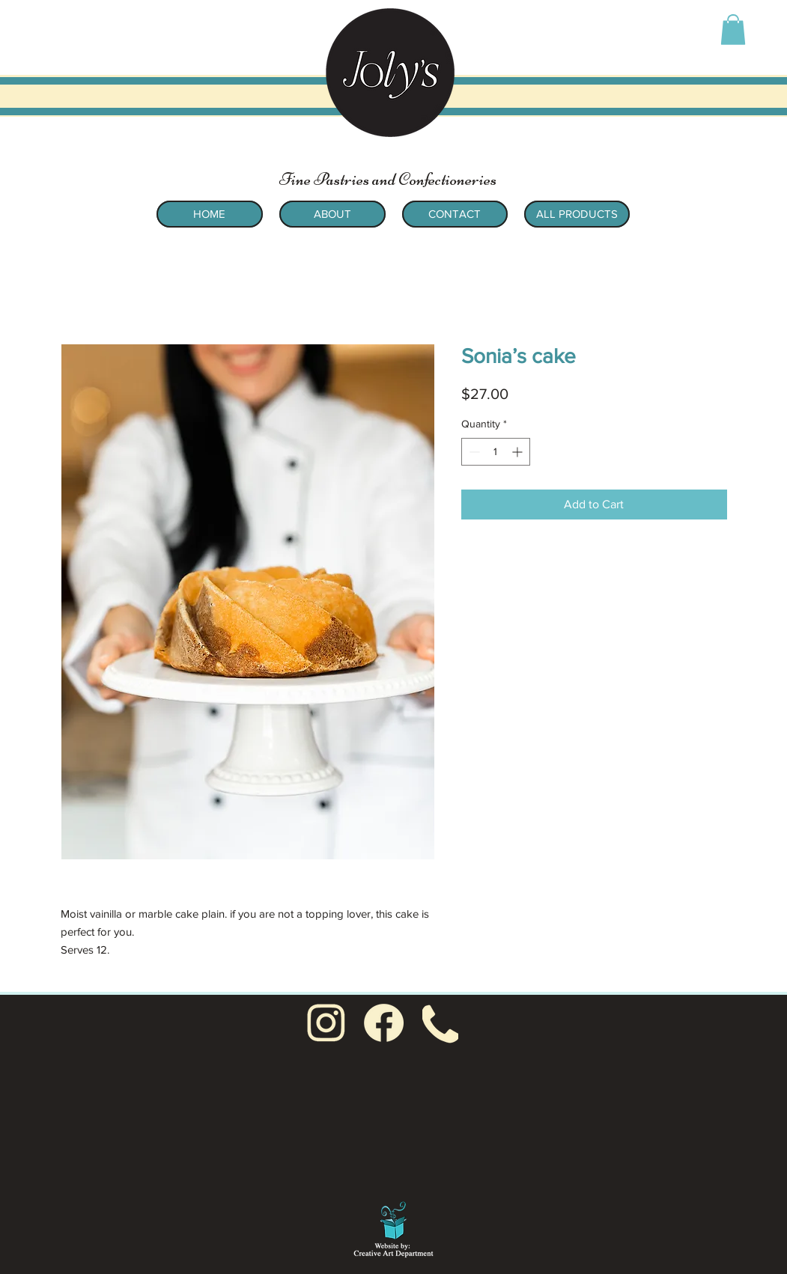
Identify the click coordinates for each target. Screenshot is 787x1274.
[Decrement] (473, 452)
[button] (733, 29)
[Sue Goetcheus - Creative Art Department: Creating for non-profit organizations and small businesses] (394, 1227)
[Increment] (518, 452)
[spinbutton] (495, 452)
